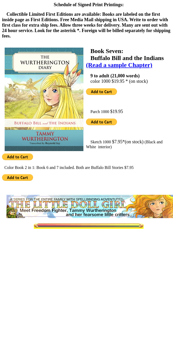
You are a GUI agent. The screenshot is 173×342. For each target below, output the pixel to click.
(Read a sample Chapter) (119, 65)
